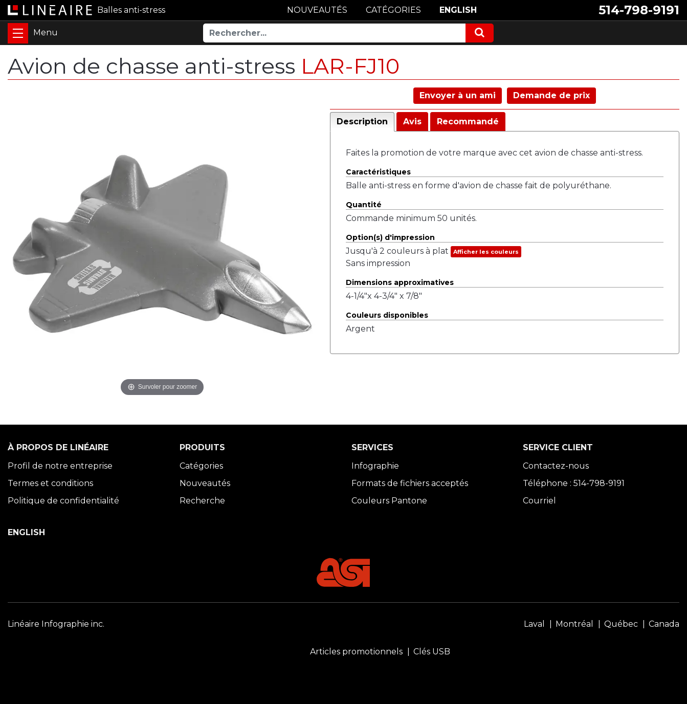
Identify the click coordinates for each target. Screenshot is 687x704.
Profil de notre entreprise (60, 466)
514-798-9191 (639, 10)
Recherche (202, 500)
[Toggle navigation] (18, 33)
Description (362, 121)
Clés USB (431, 651)
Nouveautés (205, 483)
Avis (412, 121)
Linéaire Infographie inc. (56, 624)
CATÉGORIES (393, 10)
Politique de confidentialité (63, 500)
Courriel (539, 500)
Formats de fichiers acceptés (409, 483)
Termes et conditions (50, 483)
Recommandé (468, 121)
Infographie (375, 466)
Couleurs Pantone (389, 500)
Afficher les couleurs (486, 251)
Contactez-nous (556, 466)
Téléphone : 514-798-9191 (574, 483)
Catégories (201, 466)
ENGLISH (458, 10)
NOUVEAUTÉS (317, 10)
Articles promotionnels (356, 651)
